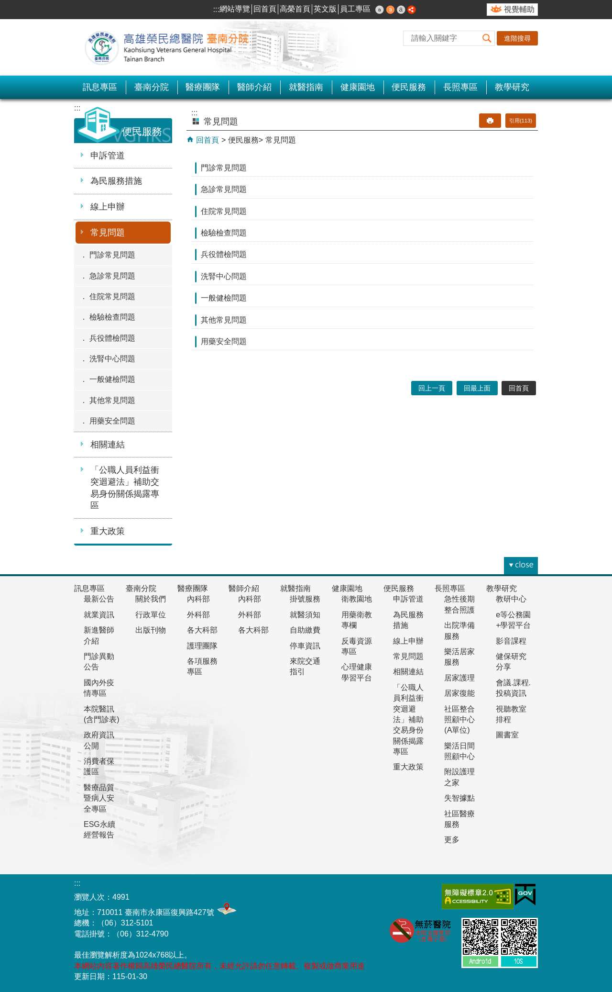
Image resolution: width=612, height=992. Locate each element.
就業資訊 (99, 615)
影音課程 (511, 641)
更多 (451, 840)
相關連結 (107, 444)
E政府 (525, 894)
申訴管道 (107, 155)
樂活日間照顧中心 (459, 751)
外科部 (198, 615)
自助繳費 (305, 630)
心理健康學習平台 (356, 672)
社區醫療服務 (459, 819)
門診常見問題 (112, 255)
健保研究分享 (511, 661)
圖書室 (507, 735)
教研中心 (511, 599)
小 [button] (379, 9)
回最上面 (477, 388)
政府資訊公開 (99, 740)
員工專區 (355, 9)
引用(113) (520, 120)
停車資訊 (305, 646)
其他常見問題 (112, 400)
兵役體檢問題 (112, 338)
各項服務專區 (202, 666)
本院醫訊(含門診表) (102, 714)
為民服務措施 (116, 181)
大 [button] (401, 9)
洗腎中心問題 (112, 359)
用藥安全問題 (112, 421)
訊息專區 (100, 87)
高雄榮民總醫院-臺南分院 (172, 47)
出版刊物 (150, 630)
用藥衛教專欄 (356, 620)
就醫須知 (305, 615)
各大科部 (202, 630)
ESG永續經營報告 (99, 829)
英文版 (325, 9)
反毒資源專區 (356, 646)
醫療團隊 (203, 87)
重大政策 (107, 531)
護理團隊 (202, 646)
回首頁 (264, 9)
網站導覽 (234, 9)
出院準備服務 (459, 630)
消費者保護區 (99, 766)
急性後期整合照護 (459, 604)
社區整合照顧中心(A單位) (459, 720)
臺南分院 (151, 87)
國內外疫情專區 (99, 688)
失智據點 (459, 798)
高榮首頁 (295, 9)
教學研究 (512, 87)
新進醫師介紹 (99, 635)
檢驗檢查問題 (112, 317)
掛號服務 (305, 599)
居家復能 (459, 693)
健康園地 (357, 87)
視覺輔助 (519, 9)
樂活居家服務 (459, 656)
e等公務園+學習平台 (513, 620)
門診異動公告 (99, 661)
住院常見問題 (112, 296)
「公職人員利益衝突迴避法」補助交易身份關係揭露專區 (124, 487)
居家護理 (459, 678)
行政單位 (150, 615)
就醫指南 (306, 87)
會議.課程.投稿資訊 (513, 688)
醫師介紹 (254, 87)
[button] (487, 38)
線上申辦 (107, 207)
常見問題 (107, 232)
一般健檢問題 (112, 379)
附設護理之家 (459, 777)
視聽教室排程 (511, 714)
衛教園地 (356, 599)
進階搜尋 (517, 38)
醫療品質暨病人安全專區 (99, 798)
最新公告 (99, 599)
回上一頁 (431, 388)
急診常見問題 (112, 276)
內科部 (198, 599)
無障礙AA (478, 896)
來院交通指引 (305, 666)
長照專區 (460, 87)
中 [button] (390, 9)
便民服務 (409, 87)
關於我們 (150, 599)
